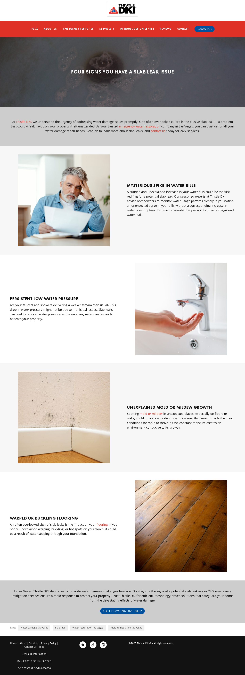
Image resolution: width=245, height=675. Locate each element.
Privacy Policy (48, 643)
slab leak (60, 627)
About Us (51, 28)
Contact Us (204, 29)
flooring (102, 524)
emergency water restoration (139, 126)
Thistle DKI (23, 121)
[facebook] (82, 644)
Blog (41, 646)
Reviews (166, 28)
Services (106, 28)
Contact (183, 28)
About (23, 643)
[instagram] (103, 644)
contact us (158, 131)
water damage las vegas (34, 627)
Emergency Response (78, 28)
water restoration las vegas (87, 627)
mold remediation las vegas (126, 627)
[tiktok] (93, 644)
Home (34, 28)
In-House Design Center (137, 28)
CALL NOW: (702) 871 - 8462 (122, 611)
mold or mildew (151, 413)
